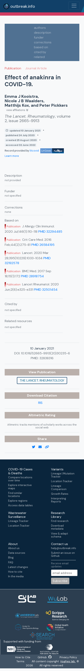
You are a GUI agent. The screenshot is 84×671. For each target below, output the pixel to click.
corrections (42, 42)
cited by (40, 52)
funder (39, 37)
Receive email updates (60, 565)
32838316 (46, 358)
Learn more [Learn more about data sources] (12, 156)
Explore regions (17, 500)
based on (41, 47)
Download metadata (57, 527)
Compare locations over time (20, 479)
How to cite (15, 571)
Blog (11, 557)
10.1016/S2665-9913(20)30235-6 (45, 353)
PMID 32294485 (50, 231)
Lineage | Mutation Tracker (62, 475)
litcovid (47, 150)
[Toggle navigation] (74, 6)
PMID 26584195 (43, 245)
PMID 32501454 (46, 289)
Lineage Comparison (59, 487)
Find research (60, 521)
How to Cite (22, 658)
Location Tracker (61, 481)
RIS (40, 403)
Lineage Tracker (18, 521)
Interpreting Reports (58, 500)
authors (40, 28)
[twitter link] (35, 447)
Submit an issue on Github (63, 554)
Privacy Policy (69, 658)
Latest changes (18, 567)
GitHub (44, 658)
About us (14, 548)
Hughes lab (69, 662)
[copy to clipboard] (48, 447)
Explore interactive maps (20, 487)
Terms (20, 662)
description (42, 32)
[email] (41, 447)
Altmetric (36, 415)
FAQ (10, 562)
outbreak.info (19, 6)
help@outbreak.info (63, 548)
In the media (16, 576)
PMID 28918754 (32, 276)
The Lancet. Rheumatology (42, 380)
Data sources (16, 552)
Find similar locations (15, 494)
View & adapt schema (59, 535)
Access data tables (20, 505)
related (39, 57)
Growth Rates (59, 493)
